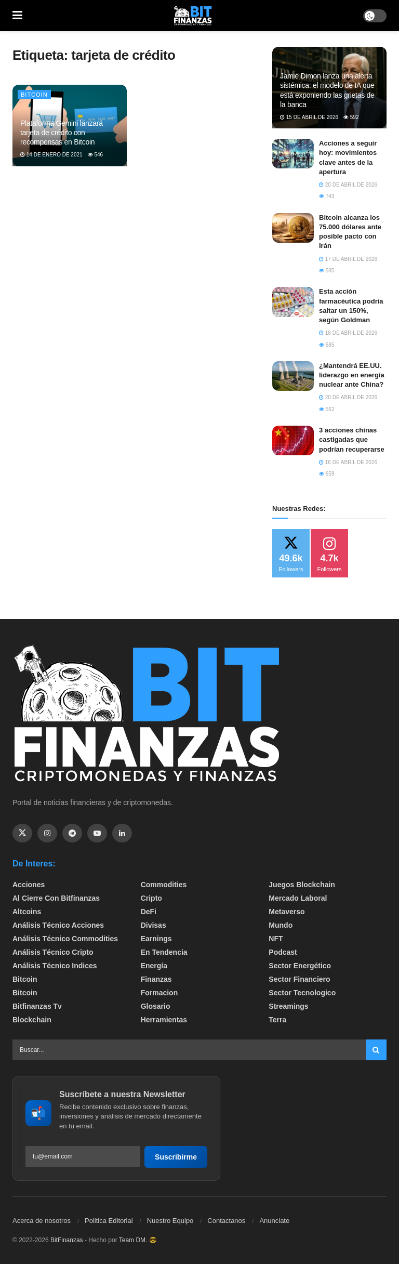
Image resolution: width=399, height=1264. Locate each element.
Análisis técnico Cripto (53, 952)
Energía (154, 966)
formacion (159, 993)
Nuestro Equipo (170, 1220)
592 (350, 117)
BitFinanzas (66, 1240)
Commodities (164, 884)
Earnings (156, 938)
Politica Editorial (109, 1220)
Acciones (28, 884)
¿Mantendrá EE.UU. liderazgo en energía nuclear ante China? (351, 375)
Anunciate (274, 1220)
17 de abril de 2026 (348, 259)
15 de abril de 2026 (309, 117)
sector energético (300, 966)
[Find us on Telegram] (72, 833)
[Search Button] (376, 1049)
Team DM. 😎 (138, 1240)
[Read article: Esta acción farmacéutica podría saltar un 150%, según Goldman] (293, 302)
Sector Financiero (299, 979)
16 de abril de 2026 (348, 462)
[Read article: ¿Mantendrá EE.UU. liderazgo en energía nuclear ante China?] (293, 376)
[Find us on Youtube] (97, 833)
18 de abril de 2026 (348, 333)
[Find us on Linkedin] (122, 833)
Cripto (151, 898)
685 (326, 345)
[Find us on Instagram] (47, 833)
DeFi (148, 911)
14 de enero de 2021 (51, 154)
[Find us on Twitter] (22, 833)
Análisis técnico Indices (54, 966)
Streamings (288, 1006)
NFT (276, 938)
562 (326, 409)
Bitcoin (34, 94)
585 (326, 270)
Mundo (280, 925)
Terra (277, 1020)
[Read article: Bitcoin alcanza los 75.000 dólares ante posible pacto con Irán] (293, 228)
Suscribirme (176, 1157)
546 (95, 154)
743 (326, 196)
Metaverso (286, 911)
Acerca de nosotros (41, 1220)
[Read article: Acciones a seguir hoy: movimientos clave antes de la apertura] (293, 153)
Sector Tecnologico (302, 993)
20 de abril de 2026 (348, 185)
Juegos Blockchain (302, 884)
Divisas (153, 925)
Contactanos (226, 1220)
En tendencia (164, 952)
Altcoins (26, 911)
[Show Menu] (17, 15)
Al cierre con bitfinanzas (56, 898)
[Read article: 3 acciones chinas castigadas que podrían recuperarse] (293, 440)
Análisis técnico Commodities (65, 938)
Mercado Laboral (298, 898)
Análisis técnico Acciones (58, 925)
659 (326, 474)
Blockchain (31, 1020)
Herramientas (164, 1020)
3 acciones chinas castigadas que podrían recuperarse (351, 439)
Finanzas (156, 979)
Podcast (283, 952)
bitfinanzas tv (37, 1006)
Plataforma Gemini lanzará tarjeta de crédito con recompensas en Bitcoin (61, 132)
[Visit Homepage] (192, 15)
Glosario (155, 1006)
